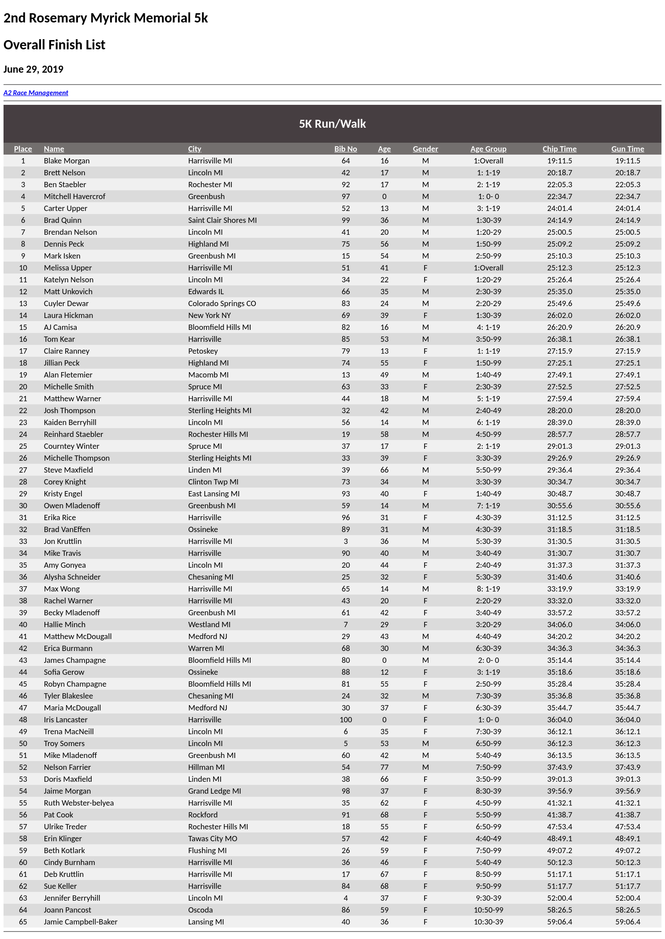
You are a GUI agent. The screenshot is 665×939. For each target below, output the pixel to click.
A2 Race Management (36, 93)
